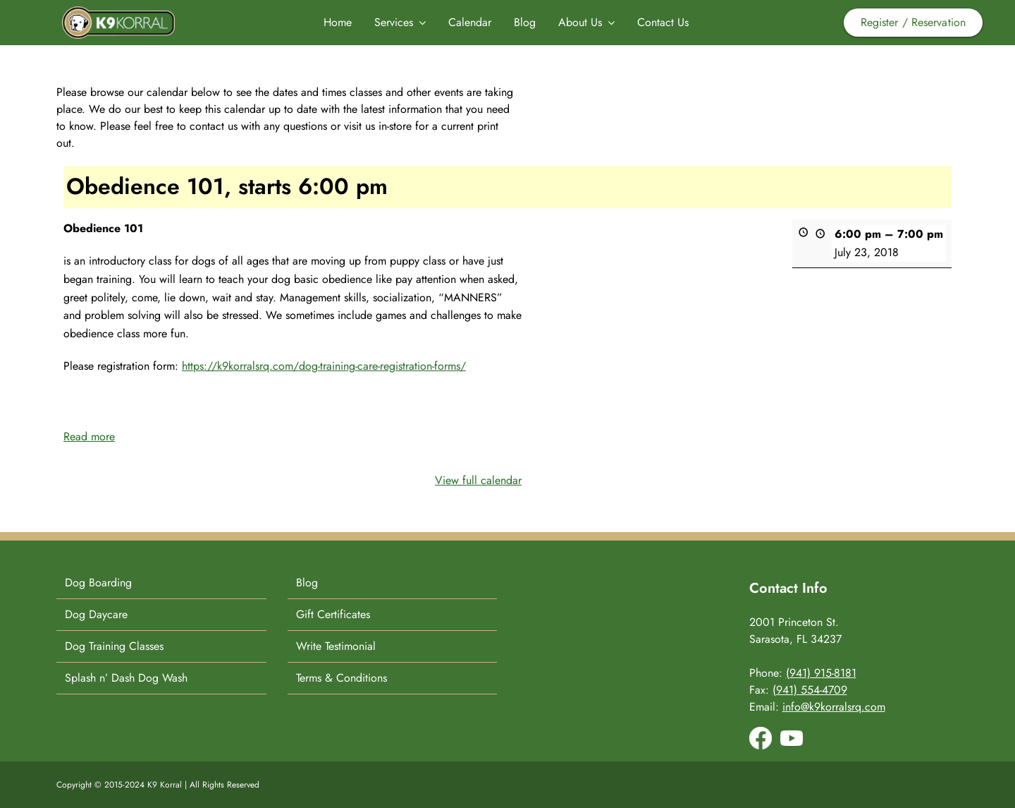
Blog (307, 582)
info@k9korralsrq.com (833, 707)
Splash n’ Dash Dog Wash (126, 678)
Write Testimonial (336, 646)
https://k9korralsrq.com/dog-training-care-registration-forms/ (324, 366)
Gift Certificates (333, 614)
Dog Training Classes (114, 646)
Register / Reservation (913, 22)
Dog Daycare (96, 614)
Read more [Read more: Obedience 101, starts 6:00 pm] (89, 436)
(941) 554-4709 (810, 690)
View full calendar (478, 480)
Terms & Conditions (341, 678)
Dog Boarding (98, 582)
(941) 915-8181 (821, 673)
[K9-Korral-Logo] (118, 12)
